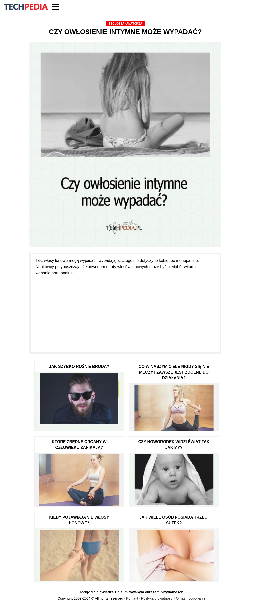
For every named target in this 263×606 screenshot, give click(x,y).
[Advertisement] (125, 311)
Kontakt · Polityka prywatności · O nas (155, 598)
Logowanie (197, 598)
